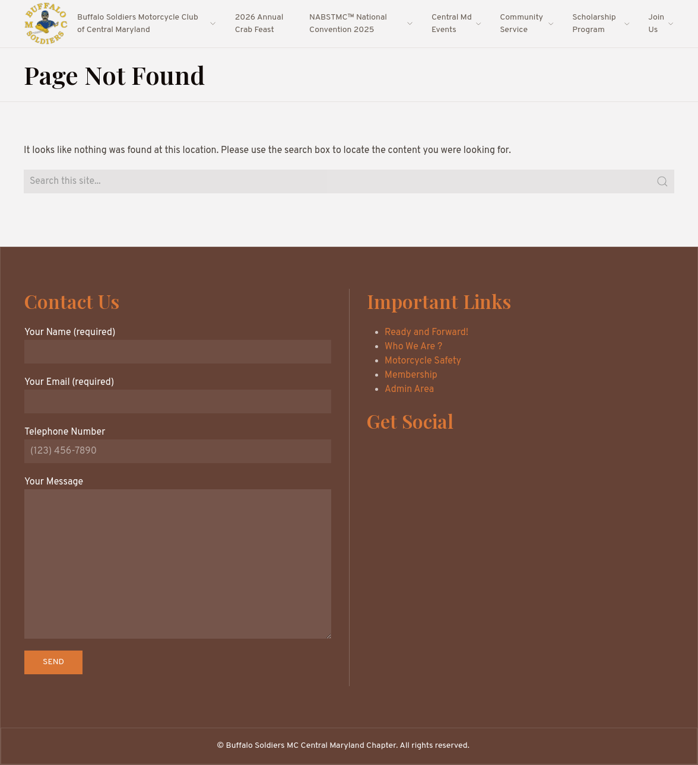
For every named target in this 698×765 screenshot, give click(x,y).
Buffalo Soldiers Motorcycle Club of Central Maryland (147, 23)
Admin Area (409, 390)
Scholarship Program (601, 23)
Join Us (661, 23)
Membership (411, 375)
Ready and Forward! (426, 333)
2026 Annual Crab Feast (259, 23)
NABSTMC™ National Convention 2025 (361, 23)
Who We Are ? (413, 347)
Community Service (527, 23)
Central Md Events (457, 23)
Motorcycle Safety (423, 361)
